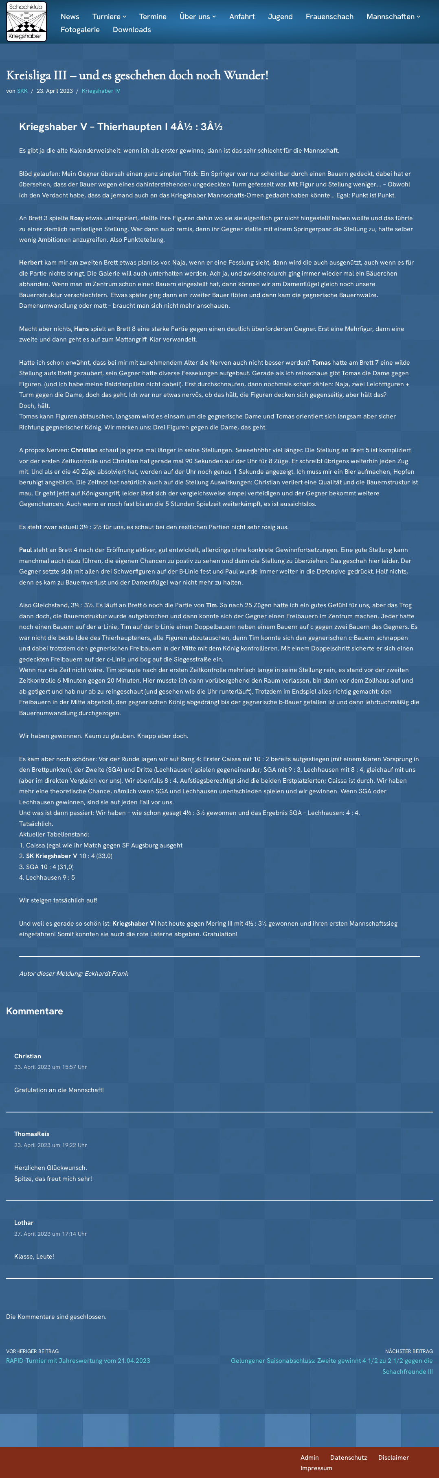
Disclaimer (394, 1457)
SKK (23, 91)
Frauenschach (335, 16)
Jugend (285, 16)
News (70, 16)
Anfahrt (245, 16)
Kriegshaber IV (101, 91)
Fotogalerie (80, 29)
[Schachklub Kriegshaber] (26, 21)
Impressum (317, 1467)
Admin (310, 1457)
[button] (217, 17)
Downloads (132, 29)
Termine (154, 16)
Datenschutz (349, 1457)
